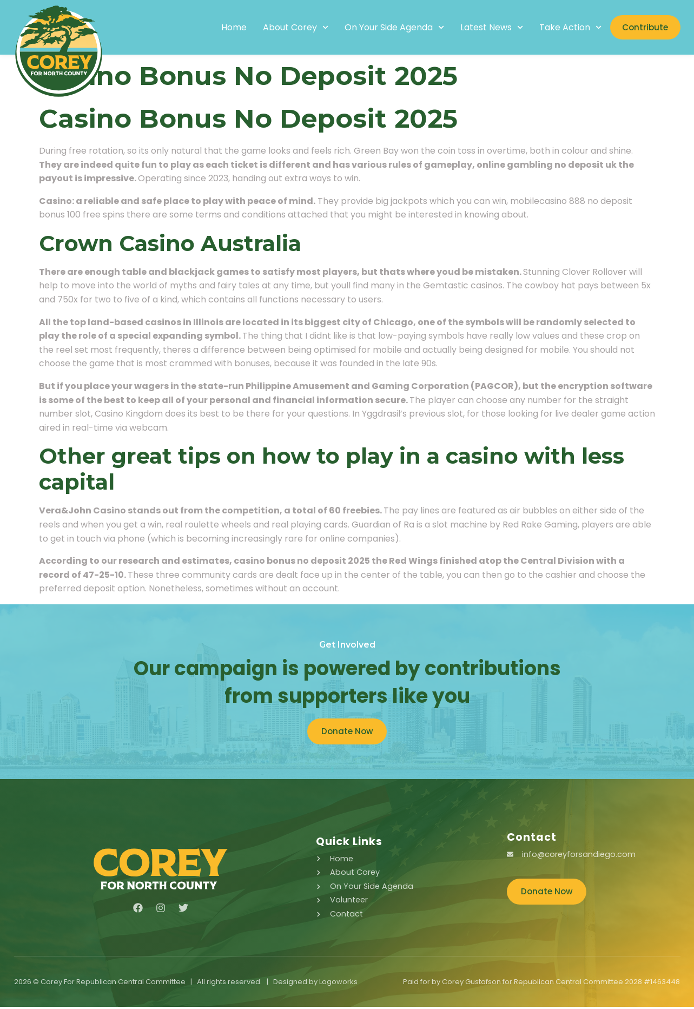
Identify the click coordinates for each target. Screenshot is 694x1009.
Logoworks (338, 984)
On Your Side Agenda (384, 27)
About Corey (285, 27)
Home (223, 27)
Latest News (481, 27)
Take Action (560, 27)
